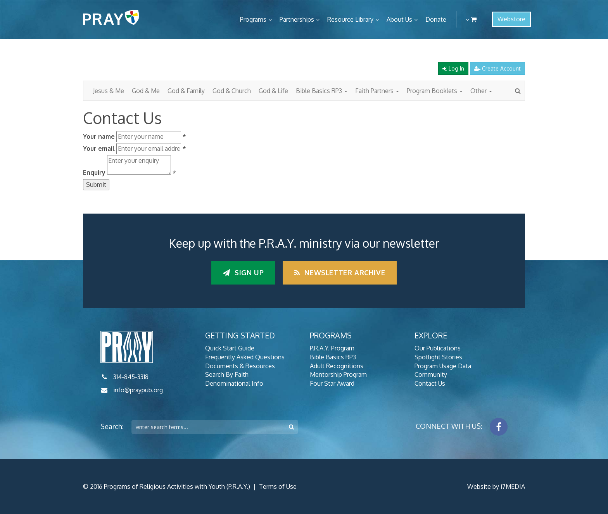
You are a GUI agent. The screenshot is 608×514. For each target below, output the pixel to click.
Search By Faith (227, 374)
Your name (99, 136)
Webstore (511, 19)
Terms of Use (278, 486)
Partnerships (297, 19)
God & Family (186, 91)
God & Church (231, 91)
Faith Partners (377, 91)
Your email (99, 148)
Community (431, 374)
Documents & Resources (240, 366)
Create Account (497, 68)
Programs (253, 19)
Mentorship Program (338, 374)
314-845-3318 (131, 377)
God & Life (273, 91)
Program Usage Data (443, 366)
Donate (435, 19)
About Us (399, 19)
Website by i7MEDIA (496, 486)
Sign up (243, 272)
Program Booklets (435, 91)
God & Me (146, 91)
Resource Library (350, 19)
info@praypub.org (138, 390)
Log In (453, 68)
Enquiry (94, 172)
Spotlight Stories (438, 357)
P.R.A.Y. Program (332, 348)
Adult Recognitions (336, 366)
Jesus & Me (108, 91)
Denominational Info (234, 383)
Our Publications (438, 348)
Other (481, 91)
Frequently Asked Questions (245, 357)
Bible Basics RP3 (321, 91)
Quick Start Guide (229, 348)
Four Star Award (332, 383)
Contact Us (430, 383)
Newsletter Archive (339, 272)
